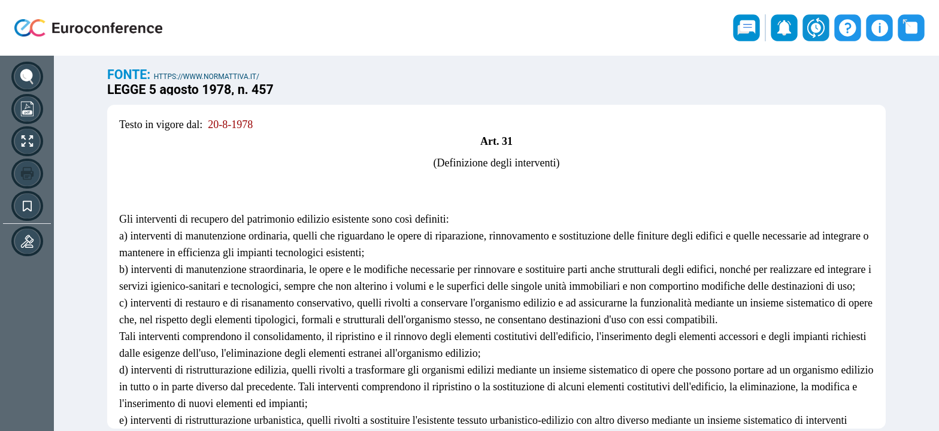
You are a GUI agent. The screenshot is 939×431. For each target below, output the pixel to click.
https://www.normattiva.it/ (206, 76)
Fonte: (130, 74)
